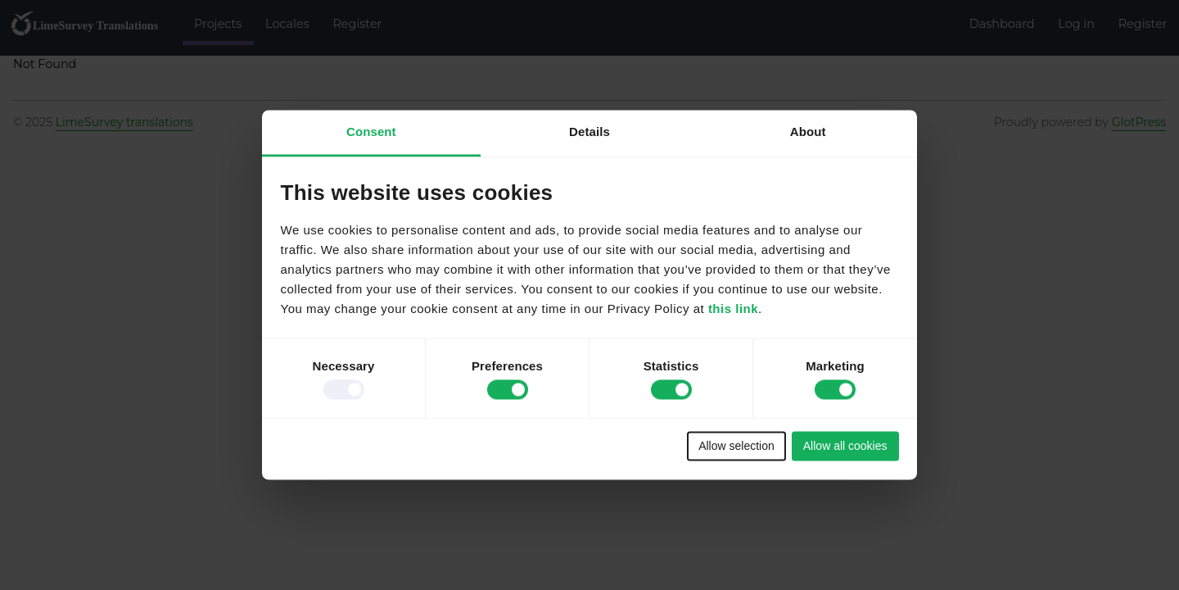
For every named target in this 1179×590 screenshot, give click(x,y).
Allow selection (736, 445)
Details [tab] (589, 131)
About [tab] (808, 131)
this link (733, 309)
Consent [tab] (371, 131)
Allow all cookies (845, 445)
